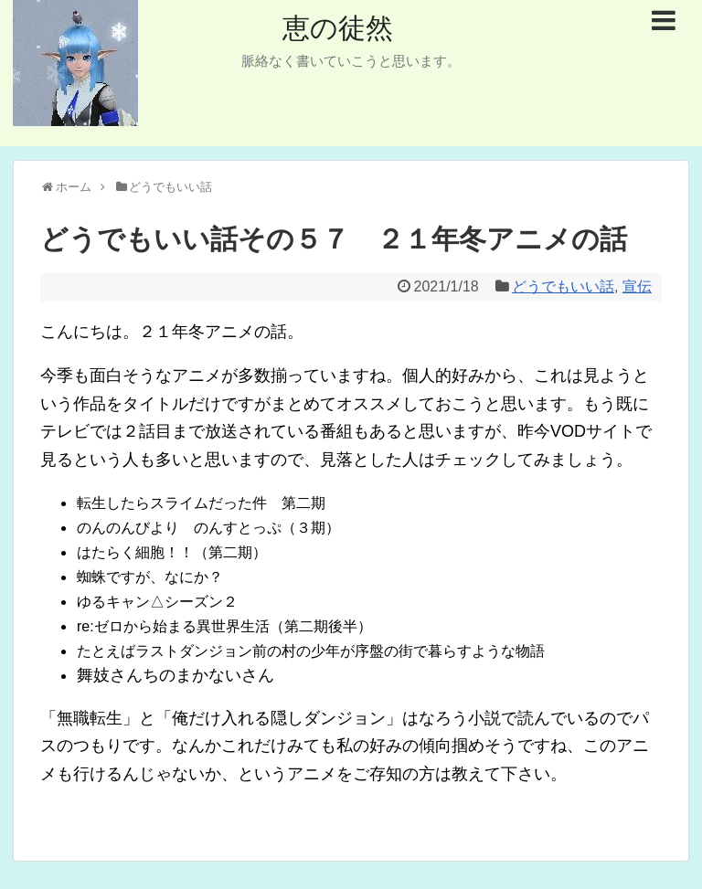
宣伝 (637, 286)
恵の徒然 (337, 28)
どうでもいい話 (563, 286)
